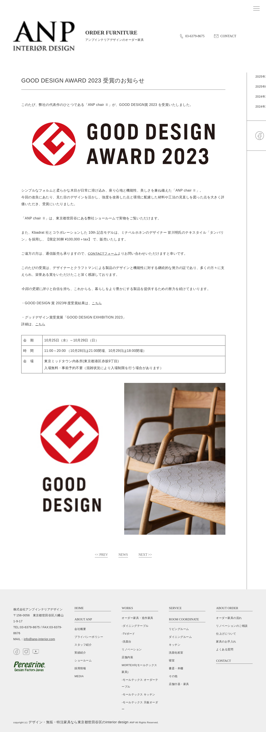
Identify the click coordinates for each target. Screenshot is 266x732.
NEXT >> (145, 554)
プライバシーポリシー (88, 637)
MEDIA (79, 676)
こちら (97, 303)
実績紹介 (80, 652)
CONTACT (225, 36)
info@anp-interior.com (39, 639)
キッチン (174, 645)
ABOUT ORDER (227, 608)
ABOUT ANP (83, 619)
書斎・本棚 (176, 668)
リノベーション (132, 649)
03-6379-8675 (192, 36)
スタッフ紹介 (83, 645)
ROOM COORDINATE (184, 619)
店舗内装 (127, 657)
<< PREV (101, 554)
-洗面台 (126, 641)
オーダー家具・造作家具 (137, 618)
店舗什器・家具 (179, 684)
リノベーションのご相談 (232, 625)
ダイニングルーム (180, 637)
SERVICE (175, 608)
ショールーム (83, 660)
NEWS (123, 554)
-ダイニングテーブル (135, 625)
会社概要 (80, 629)
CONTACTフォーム (103, 253)
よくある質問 (224, 649)
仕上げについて (226, 633)
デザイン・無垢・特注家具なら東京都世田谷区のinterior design (78, 722)
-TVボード (128, 633)
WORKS (127, 608)
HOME (79, 608)
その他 (173, 676)
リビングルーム (179, 629)
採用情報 (80, 668)
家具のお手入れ (226, 641)
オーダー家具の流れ (229, 618)
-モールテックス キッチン (138, 694)
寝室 (172, 660)
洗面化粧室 (176, 652)
